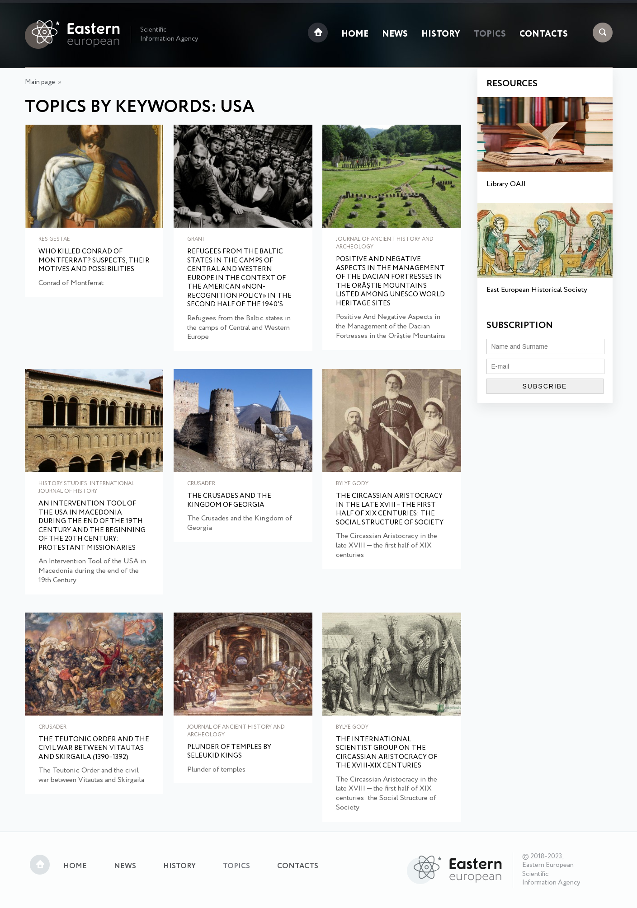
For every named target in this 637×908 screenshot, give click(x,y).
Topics (490, 34)
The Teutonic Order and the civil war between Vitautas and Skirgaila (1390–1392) (93, 748)
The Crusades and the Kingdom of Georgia (229, 501)
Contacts (543, 34)
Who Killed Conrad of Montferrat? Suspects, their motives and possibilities (94, 261)
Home (354, 34)
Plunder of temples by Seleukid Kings (229, 752)
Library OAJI (506, 184)
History (440, 34)
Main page (40, 82)
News (395, 34)
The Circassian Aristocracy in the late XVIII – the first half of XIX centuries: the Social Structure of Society (390, 509)
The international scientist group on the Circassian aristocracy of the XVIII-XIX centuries (386, 753)
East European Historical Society (536, 290)
